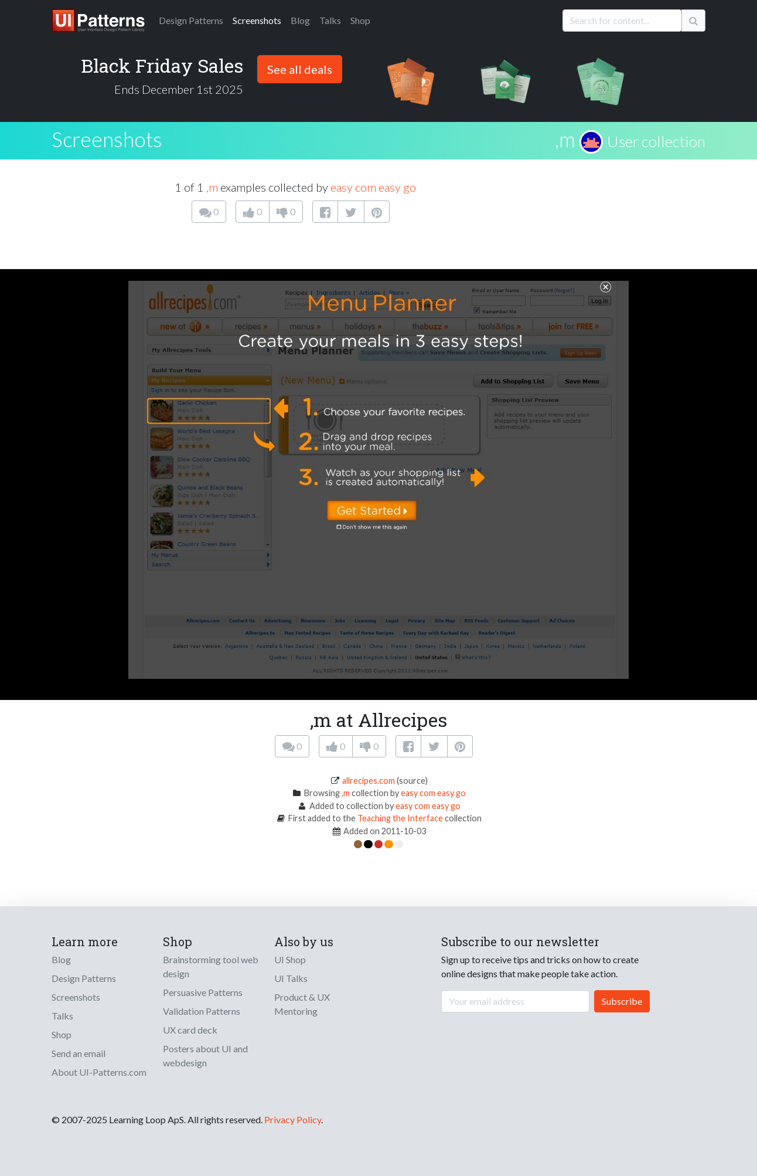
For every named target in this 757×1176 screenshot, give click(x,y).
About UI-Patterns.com (99, 1072)
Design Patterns (84, 978)
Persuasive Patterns (203, 992)
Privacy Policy (292, 1119)
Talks (330, 20)
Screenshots (257, 20)
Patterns (191, 20)
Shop (360, 20)
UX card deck (190, 1029)
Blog (300, 20)
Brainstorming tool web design (210, 966)
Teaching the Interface (400, 818)
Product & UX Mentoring (302, 1004)
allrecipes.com (368, 781)
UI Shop (290, 959)
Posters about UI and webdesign (205, 1055)
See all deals (299, 69)
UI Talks (291, 978)
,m (565, 139)
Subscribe (622, 1001)
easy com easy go (373, 187)
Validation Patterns (201, 1011)
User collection (656, 141)
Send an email (78, 1053)
